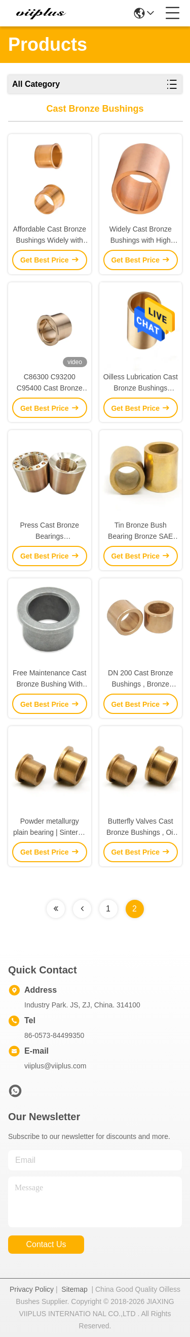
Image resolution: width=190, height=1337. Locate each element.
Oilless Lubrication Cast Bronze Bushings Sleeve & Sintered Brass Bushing (140, 383)
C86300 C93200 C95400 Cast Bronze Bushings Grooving (50, 383)
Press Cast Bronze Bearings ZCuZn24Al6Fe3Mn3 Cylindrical (50, 531)
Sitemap (74, 1289)
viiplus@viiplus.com (55, 1066)
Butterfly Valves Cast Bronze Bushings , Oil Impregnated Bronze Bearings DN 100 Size (140, 827)
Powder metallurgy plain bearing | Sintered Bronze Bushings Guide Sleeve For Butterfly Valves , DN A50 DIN (49, 827)
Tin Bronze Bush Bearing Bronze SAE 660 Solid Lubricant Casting (140, 531)
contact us (46, 1244)
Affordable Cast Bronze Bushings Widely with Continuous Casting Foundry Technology (50, 235)
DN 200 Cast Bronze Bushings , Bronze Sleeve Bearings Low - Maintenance (140, 679)
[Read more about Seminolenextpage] (56, 909)
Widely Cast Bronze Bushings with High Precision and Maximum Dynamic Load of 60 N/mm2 (140, 235)
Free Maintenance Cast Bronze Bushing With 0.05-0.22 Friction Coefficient (50, 679)
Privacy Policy (32, 1289)
